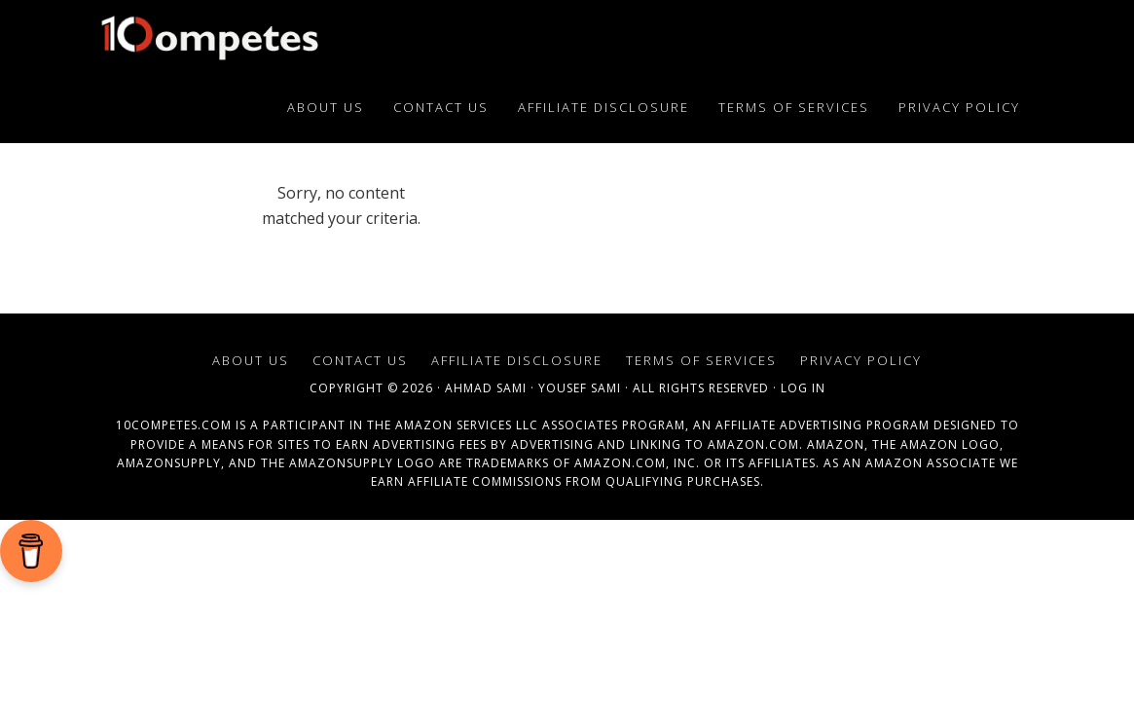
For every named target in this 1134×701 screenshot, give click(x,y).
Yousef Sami (579, 388)
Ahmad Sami (486, 388)
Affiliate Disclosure (517, 360)
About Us (250, 360)
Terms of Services (701, 360)
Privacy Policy (861, 360)
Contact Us (360, 360)
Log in (803, 388)
